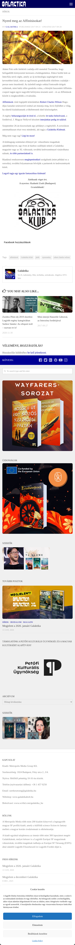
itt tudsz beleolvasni (55, 115)
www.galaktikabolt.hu (22, 797)
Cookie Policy (37, 941)
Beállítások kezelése (37, 933)
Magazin (28, 622)
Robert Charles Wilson (51, 102)
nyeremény (46, 257)
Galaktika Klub (27, 257)
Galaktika (12, 27)
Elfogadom (37, 916)
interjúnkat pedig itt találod (53, 119)
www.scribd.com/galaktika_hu (28, 803)
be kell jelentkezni (36, 352)
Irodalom (15, 622)
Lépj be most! (28, 135)
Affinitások (7, 102)
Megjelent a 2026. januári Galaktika (21, 625)
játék (37, 257)
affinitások (14, 257)
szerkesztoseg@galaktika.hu (22, 790)
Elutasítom (37, 925)
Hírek (6, 11)
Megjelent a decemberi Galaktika (20, 877)
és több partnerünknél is (21, 153)
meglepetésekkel (32, 159)
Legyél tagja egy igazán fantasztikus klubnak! (24, 173)
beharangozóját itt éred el (24, 115)
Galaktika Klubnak (56, 129)
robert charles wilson (62, 257)
